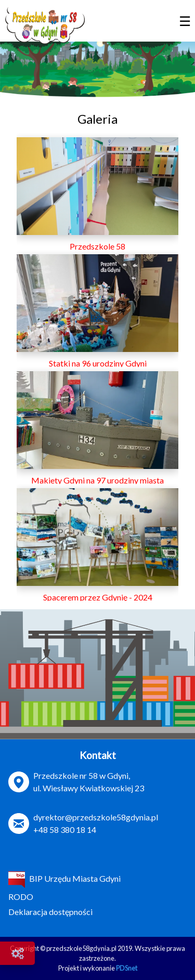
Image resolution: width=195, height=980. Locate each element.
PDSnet (126, 968)
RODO (20, 896)
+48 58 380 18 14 (64, 829)
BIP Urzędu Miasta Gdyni (64, 878)
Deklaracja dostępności (50, 912)
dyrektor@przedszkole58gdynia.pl (95, 817)
